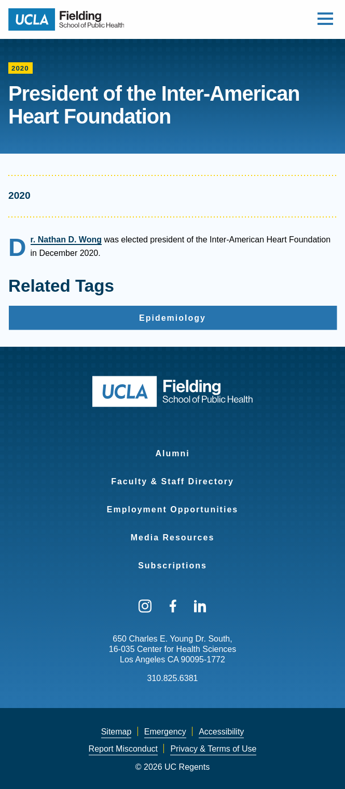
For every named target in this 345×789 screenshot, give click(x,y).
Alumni (172, 453)
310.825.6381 (172, 678)
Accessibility (221, 731)
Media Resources (173, 537)
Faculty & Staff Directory (172, 481)
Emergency (165, 731)
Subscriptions (172, 565)
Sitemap (116, 731)
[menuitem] (172, 447)
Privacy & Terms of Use (213, 748)
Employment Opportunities (172, 509)
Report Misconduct (123, 748)
